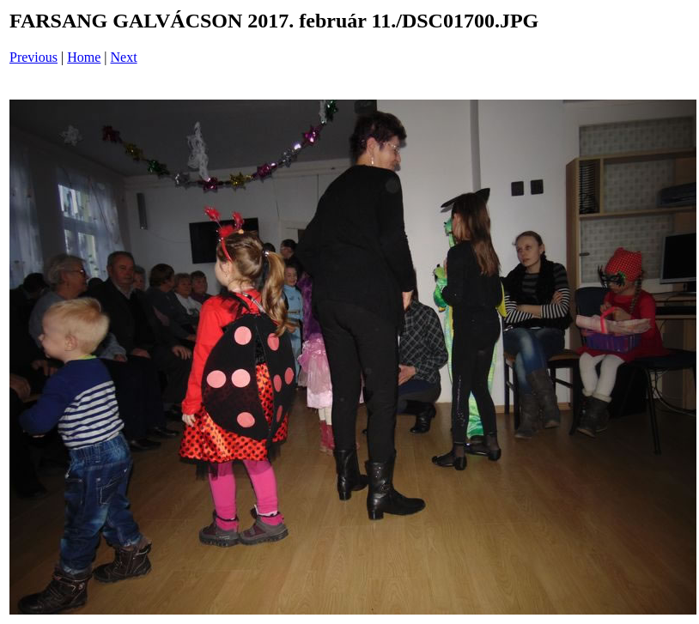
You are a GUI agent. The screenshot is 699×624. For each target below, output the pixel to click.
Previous (33, 57)
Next (124, 57)
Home (83, 57)
